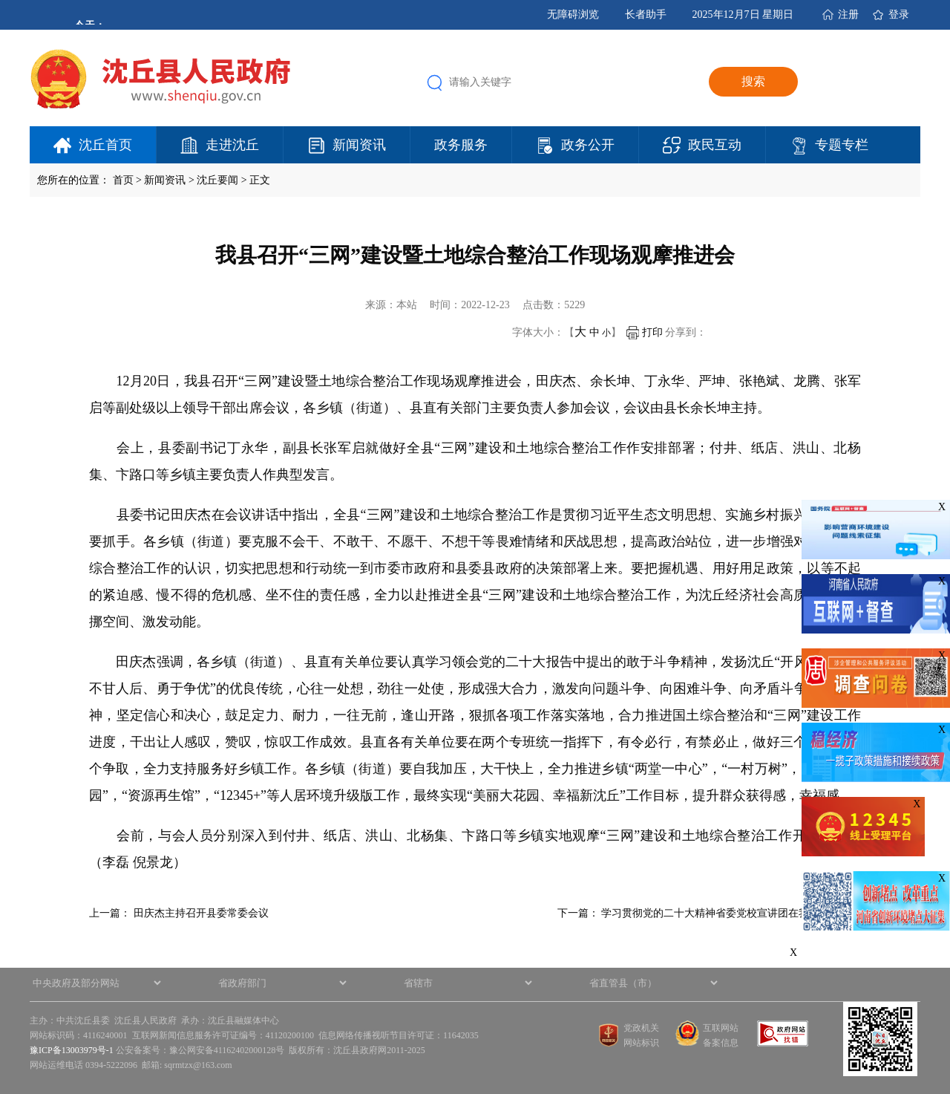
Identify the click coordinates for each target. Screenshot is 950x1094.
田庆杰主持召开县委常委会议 (201, 913)
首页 (123, 180)
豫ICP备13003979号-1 (72, 1050)
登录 (898, 14)
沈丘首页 (105, 144)
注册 (848, 14)
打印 (644, 332)
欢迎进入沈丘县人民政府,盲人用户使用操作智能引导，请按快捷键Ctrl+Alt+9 (0, 0)
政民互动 (714, 144)
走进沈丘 (232, 144)
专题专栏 (841, 144)
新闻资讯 (359, 144)
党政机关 (641, 1028)
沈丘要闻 (217, 180)
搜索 (753, 81)
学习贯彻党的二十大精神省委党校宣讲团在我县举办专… (731, 913)
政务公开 (588, 144)
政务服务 (461, 144)
